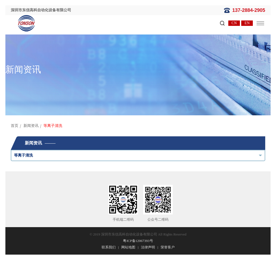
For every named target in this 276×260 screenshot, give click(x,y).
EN (247, 23)
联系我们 (109, 247)
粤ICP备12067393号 (138, 241)
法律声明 (148, 247)
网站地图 (128, 247)
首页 (14, 126)
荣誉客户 (168, 247)
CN (234, 23)
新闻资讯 (31, 126)
